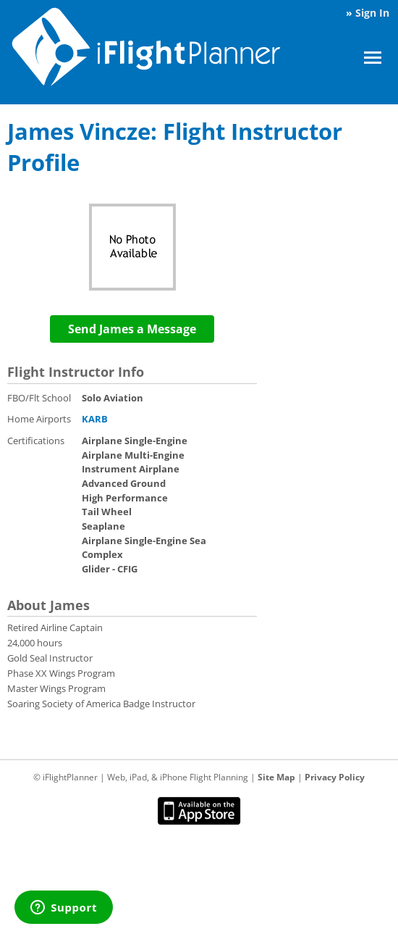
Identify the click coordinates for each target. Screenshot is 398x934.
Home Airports (39, 418)
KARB (95, 418)
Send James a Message (132, 329)
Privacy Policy (335, 777)
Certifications (35, 440)
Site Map (276, 777)
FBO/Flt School (39, 397)
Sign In (372, 13)
